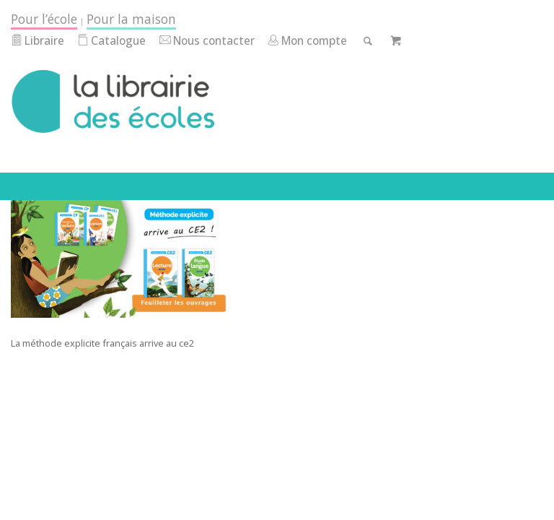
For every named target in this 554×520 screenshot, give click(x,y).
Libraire (37, 40)
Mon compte (307, 40)
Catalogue (111, 40)
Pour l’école (44, 18)
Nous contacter (207, 40)
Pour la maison (131, 18)
